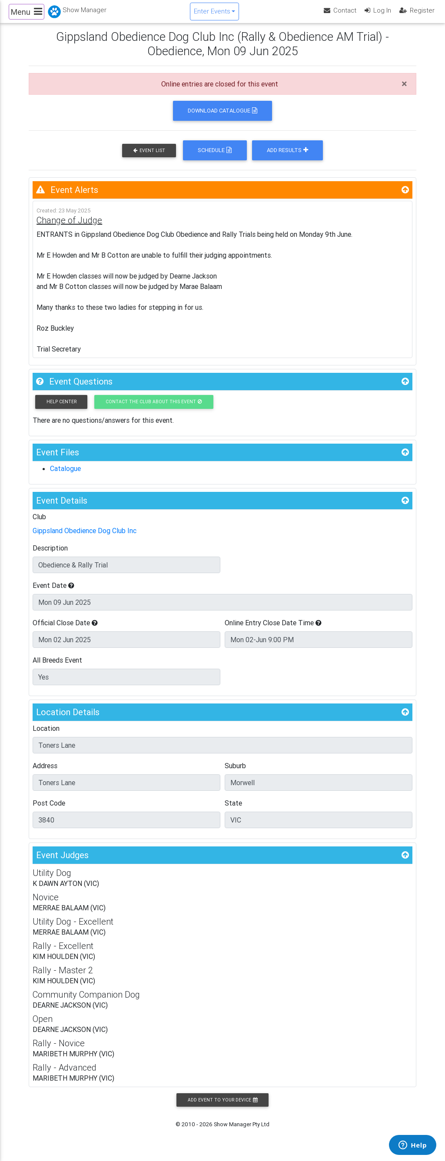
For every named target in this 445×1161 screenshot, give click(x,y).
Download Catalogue (222, 117)
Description (50, 554)
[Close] (404, 90)
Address (45, 772)
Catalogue (65, 475)
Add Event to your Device (222, 1106)
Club (39, 523)
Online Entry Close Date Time (273, 629)
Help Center (61, 408)
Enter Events (212, 14)
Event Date (53, 591)
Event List (149, 157)
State (233, 809)
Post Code (49, 809)
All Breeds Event (57, 666)
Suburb (235, 772)
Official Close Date (65, 629)
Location (46, 734)
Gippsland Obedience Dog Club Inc (84, 537)
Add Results (287, 157)
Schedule (215, 157)
